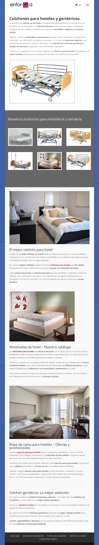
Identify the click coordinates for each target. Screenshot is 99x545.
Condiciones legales (48, 539)
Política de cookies (78, 536)
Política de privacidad (56, 536)
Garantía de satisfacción (33, 536)
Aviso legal (14, 536)
